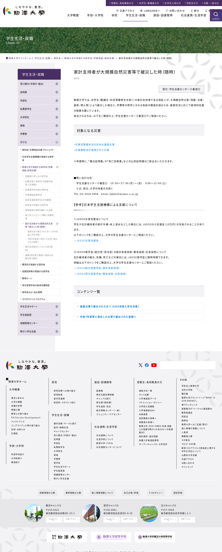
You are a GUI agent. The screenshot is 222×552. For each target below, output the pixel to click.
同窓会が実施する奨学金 (36, 205)
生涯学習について (105, 429)
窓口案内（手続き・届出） (32, 84)
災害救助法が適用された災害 (92, 150)
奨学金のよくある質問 (32, 292)
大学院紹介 (16, 450)
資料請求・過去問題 (148, 431)
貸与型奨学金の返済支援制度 (36, 285)
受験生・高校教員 (122, 3)
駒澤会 (185, 420)
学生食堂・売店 (103, 402)
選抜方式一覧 (145, 386)
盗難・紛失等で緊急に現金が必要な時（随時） (39, 257)
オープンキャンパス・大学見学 (153, 439)
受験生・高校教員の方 (149, 380)
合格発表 (143, 410)
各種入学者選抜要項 (149, 435)
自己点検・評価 (129, 483)
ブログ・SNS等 (189, 444)
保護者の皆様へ (146, 417)
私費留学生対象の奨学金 (36, 190)
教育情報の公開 (79, 483)
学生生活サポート (29, 307)
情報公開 (15, 406)
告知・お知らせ (18, 426)
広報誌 (14, 430)
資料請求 (213, 10)
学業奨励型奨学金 (33, 195)
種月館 (185, 394)
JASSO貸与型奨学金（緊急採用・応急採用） (101, 274)
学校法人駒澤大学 (190, 386)
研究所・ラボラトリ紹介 (65, 398)
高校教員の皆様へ (148, 413)
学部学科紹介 (18, 446)
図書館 (99, 386)
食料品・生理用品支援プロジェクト (38, 150)
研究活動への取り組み (65, 386)
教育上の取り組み (20, 410)
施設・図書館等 (163, 21)
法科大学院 (187, 390)
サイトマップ (187, 467)
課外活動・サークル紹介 (65, 414)
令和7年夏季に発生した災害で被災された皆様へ (108, 317)
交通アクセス (127, 10)
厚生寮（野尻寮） (104, 398)
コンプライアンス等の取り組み (25, 422)
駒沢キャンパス (54, 496)
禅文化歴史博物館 (105, 390)
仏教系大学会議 (189, 455)
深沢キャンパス (112, 496)
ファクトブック (18, 418)
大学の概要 (16, 398)
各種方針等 (16, 402)
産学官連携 (59, 394)
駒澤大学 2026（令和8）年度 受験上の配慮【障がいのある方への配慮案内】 (156, 425)
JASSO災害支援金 (87, 240)
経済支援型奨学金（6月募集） (38, 200)
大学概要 (73, 21)
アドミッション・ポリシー (150, 398)
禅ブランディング (189, 405)
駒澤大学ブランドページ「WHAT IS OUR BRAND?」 (198, 400)
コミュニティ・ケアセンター (109, 410)
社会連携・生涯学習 (193, 21)
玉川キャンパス (169, 496)
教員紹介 (15, 454)
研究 (115, 21)
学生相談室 (25, 315)
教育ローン (27, 278)
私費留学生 (25, 109)
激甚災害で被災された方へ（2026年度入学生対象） (109, 307)
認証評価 (168, 483)
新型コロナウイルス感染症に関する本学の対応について (199, 450)
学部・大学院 (95, 21)
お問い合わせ (177, 10)
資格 (22, 126)
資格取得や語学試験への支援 (39, 210)
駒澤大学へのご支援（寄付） (195, 424)
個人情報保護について (104, 483)
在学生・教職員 (149, 3)
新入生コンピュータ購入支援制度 (39, 217)
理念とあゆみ (17, 394)
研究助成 (58, 390)
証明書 (23, 92)
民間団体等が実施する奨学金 (35, 271)
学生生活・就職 (135, 21)
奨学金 (23, 142)
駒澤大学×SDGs (104, 433)
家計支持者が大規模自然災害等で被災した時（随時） (39, 225)
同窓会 (185, 416)
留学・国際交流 (61, 418)
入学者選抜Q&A (147, 406)
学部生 (23, 101)
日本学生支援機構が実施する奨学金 (38, 159)
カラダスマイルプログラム (33, 299)
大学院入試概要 (146, 402)
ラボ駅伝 (186, 440)
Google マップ (53, 510)
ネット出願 (144, 390)
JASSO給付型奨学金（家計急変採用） (98, 268)
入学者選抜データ (147, 394)
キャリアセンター (62, 422)
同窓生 (192, 3)
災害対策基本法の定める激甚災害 (95, 144)
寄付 (196, 10)
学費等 (23, 134)
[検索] (187, 366)
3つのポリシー (150, 483)
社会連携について (105, 426)
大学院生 (24, 117)
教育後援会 (187, 413)
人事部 (185, 432)
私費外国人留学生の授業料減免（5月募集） (39, 183)
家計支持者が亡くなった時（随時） (39, 249)
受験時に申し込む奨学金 (36, 176)
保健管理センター (29, 323)
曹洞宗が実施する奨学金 (33, 264)
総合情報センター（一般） (108, 406)
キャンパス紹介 (103, 394)
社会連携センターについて (109, 437)
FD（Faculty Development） (26, 414)
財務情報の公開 (57, 483)
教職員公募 (187, 436)
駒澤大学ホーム (18, 379)
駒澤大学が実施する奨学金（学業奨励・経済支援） (37, 169)
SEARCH (216, 25)
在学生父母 (173, 3)
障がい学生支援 (28, 332)
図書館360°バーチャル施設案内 (197, 409)
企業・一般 (211, 3)
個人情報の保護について (193, 428)
